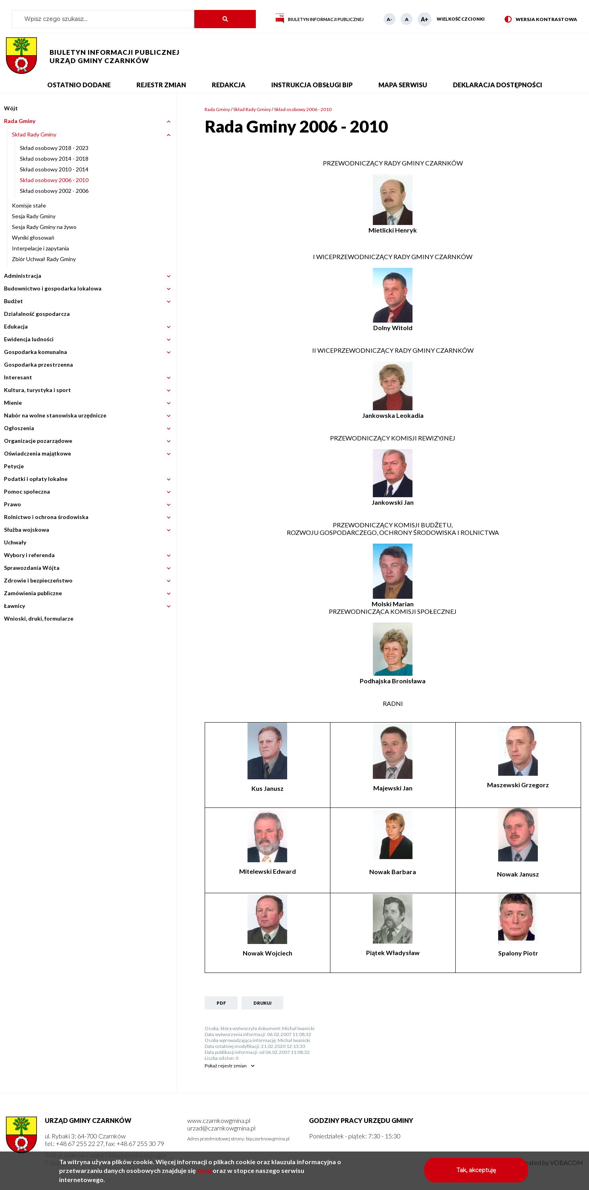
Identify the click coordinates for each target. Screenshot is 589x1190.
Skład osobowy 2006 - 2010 (54, 180)
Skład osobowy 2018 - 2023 (54, 147)
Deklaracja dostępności (497, 84)
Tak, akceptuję (476, 1173)
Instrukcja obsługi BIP (312, 84)
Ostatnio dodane (79, 84)
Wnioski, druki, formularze (38, 618)
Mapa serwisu (402, 84)
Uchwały (15, 542)
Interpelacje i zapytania (40, 248)
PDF (221, 1002)
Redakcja (229, 84)
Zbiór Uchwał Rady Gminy (44, 259)
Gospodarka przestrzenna (38, 364)
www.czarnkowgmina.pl (218, 1120)
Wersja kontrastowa (541, 19)
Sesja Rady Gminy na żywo (44, 226)
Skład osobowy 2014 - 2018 (54, 158)
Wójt (11, 108)
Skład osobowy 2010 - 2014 (54, 169)
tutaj (204, 1173)
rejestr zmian (226, 1066)
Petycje (14, 466)
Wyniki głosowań (33, 237)
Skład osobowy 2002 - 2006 (54, 190)
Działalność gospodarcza (37, 313)
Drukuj (262, 1002)
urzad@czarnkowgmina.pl (221, 1128)
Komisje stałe (29, 205)
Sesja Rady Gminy (34, 216)
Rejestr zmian (161, 84)
